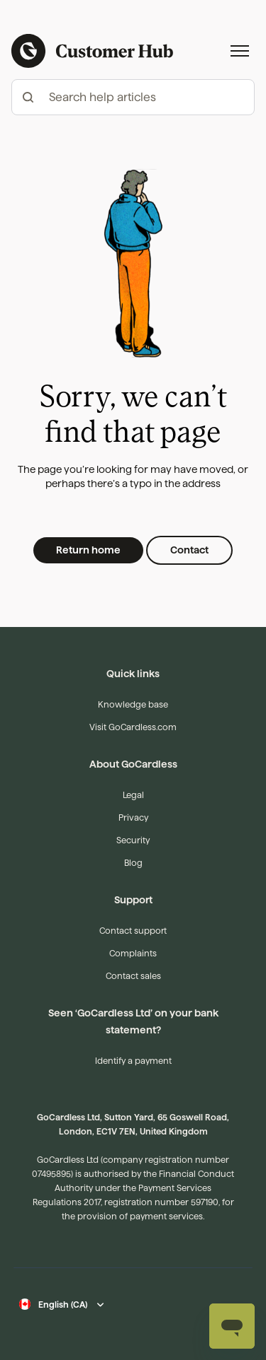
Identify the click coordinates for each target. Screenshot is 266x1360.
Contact (189, 550)
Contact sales (133, 975)
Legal (133, 794)
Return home (88, 550)
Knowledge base (133, 704)
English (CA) (62, 1304)
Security (133, 840)
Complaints (133, 953)
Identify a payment (133, 1060)
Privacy (133, 817)
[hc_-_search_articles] (133, 97)
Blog (133, 862)
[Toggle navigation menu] (240, 51)
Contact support (133, 930)
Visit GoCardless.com (133, 727)
